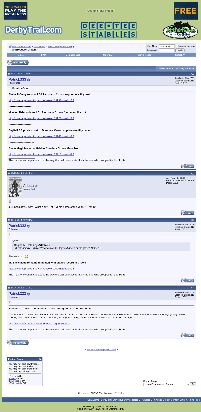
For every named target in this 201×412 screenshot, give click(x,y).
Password (152, 50)
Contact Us (93, 400)
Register (21, 55)
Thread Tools (164, 68)
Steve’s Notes (131, 400)
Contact (175, 400)
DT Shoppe (156, 400)
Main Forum (39, 46)
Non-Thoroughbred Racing (61, 46)
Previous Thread (95, 349)
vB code (13, 376)
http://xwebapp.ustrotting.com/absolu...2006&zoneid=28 (41, 268)
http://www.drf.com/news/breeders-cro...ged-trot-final (39, 323)
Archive (190, 400)
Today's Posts (143, 55)
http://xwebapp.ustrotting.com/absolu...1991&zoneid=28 (41, 154)
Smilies (12, 378)
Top (198, 400)
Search (178, 55)
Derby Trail (106, 400)
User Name (152, 46)
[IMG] (11, 381)
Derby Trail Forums (21, 46)
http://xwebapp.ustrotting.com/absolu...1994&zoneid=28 (41, 136)
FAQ (43, 55)
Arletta (28, 185)
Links (182, 400)
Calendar (107, 55)
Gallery (166, 400)
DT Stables (144, 400)
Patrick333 (17, 79)
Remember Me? (185, 46)
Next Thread (110, 349)
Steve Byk (118, 400)
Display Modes (184, 68)
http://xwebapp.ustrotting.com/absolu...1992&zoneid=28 (41, 118)
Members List (72, 55)
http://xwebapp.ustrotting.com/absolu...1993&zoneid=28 (41, 100)
